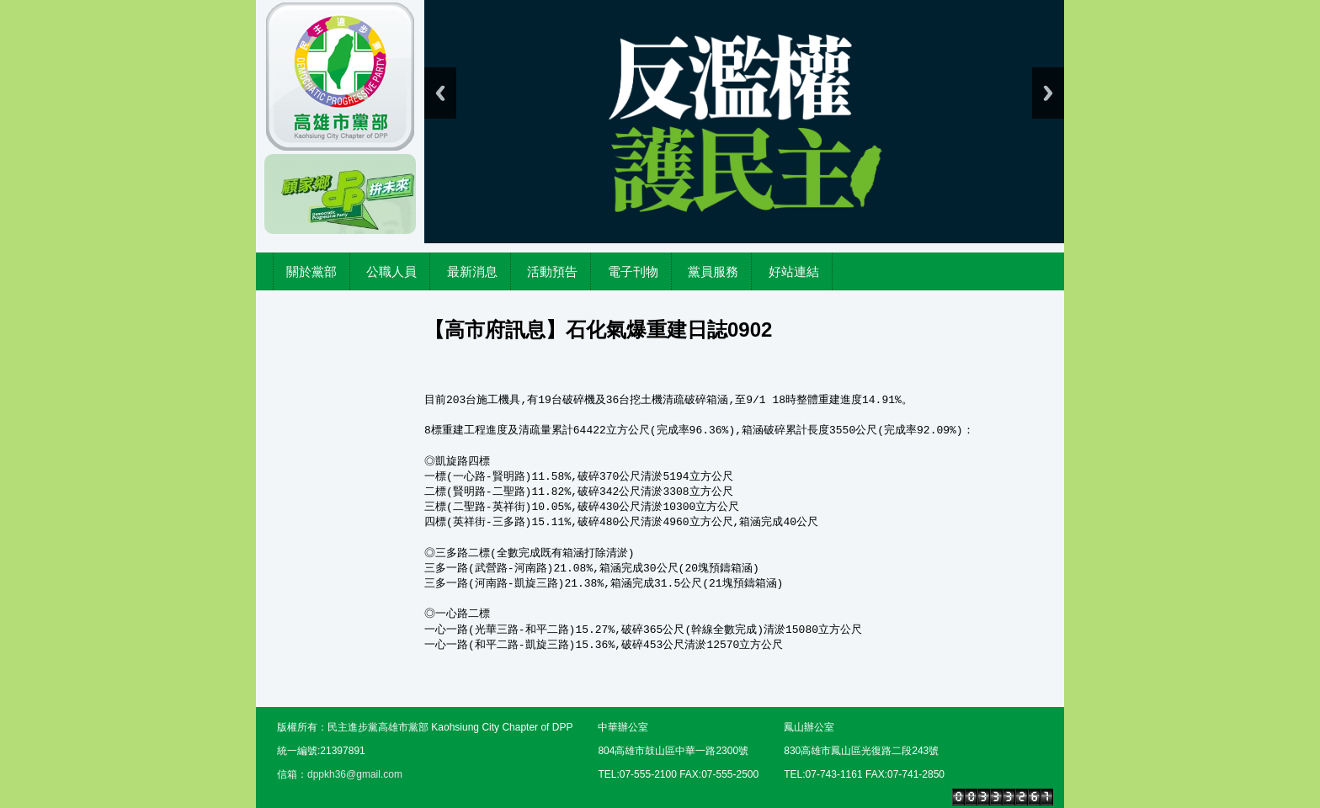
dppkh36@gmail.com (354, 774)
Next (1048, 93)
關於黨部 (311, 271)
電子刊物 (633, 271)
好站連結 (794, 271)
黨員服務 (713, 271)
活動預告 (552, 271)
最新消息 (472, 271)
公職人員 (391, 271)
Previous (440, 93)
